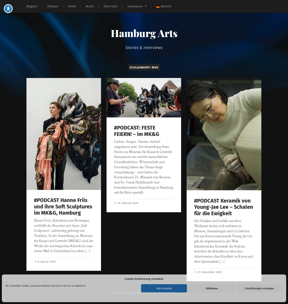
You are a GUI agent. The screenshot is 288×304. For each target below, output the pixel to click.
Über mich (111, 6)
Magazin (31, 6)
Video (72, 6)
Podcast (52, 6)
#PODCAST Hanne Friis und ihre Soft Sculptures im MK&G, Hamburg (63, 206)
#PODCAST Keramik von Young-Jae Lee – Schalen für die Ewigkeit (223, 207)
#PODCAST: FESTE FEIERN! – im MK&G (136, 131)
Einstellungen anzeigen (259, 288)
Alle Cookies (164, 288)
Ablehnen (212, 288)
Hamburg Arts (144, 33)
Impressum (135, 6)
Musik (90, 6)
